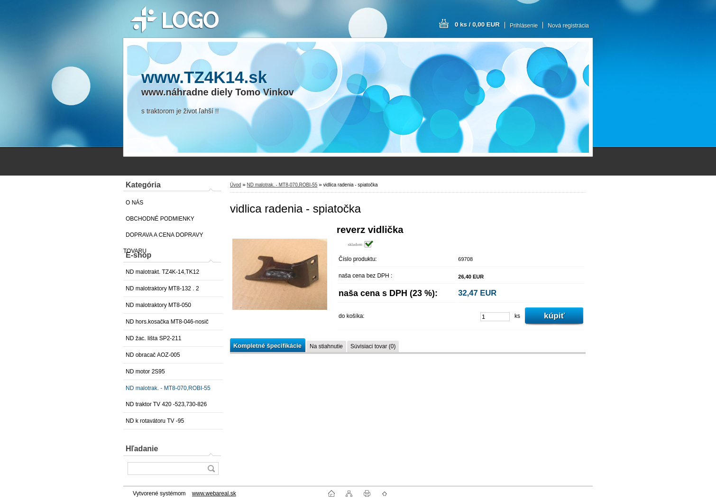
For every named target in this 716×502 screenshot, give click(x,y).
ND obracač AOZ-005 (153, 355)
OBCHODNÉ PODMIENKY (160, 218)
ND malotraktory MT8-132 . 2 (162, 288)
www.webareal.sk (214, 493)
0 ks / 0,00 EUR (477, 24)
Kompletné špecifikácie (267, 345)
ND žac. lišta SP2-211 (153, 338)
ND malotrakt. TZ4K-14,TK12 (162, 272)
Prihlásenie (524, 25)
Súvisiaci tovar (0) (372, 346)
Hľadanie (142, 449)
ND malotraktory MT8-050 (158, 305)
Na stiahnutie (326, 346)
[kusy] (495, 316)
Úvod (235, 184)
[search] (211, 468)
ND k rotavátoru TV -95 (155, 421)
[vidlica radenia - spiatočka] (279, 276)
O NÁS (134, 202)
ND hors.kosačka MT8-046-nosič (167, 321)
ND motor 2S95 (145, 371)
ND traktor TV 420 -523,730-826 (166, 404)
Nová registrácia (568, 25)
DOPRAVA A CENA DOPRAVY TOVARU (163, 237)
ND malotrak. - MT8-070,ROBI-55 (168, 388)
